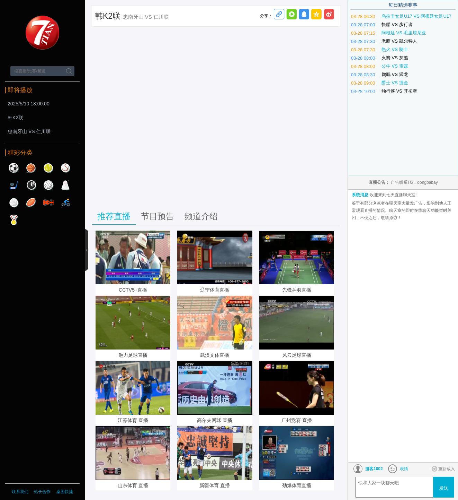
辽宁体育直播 (214, 290)
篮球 (31, 168)
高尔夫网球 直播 (214, 420)
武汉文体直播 (214, 355)
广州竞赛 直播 (296, 420)
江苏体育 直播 (133, 420)
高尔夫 (14, 202)
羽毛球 (66, 185)
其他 (14, 220)
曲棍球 (14, 185)
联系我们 (20, 491)
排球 (48, 185)
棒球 (66, 168)
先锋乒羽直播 (296, 290)
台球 (31, 185)
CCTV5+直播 (133, 290)
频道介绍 (201, 216)
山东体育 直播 (133, 485)
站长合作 (43, 491)
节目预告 (157, 216)
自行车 (66, 202)
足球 (14, 168)
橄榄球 (31, 202)
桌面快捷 (64, 491)
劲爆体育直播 (296, 485)
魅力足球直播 (132, 355)
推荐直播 (114, 216)
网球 (48, 168)
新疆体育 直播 (214, 485)
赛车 (48, 202)
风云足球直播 (296, 355)
